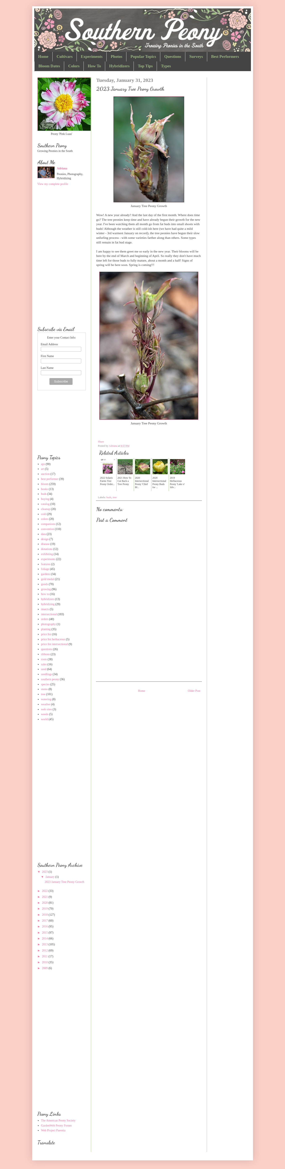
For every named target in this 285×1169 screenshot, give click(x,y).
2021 (45, 896)
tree (115, 497)
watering (46, 699)
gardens (45, 574)
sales (44, 664)
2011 (45, 956)
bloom (45, 484)
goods (44, 584)
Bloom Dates (49, 66)
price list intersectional (54, 644)
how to (45, 594)
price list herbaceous (53, 639)
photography (48, 624)
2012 (45, 950)
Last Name (47, 367)
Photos (116, 56)
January (50, 876)
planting (46, 629)
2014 (45, 938)
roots (44, 659)
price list (46, 634)
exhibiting (47, 554)
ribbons (45, 654)
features (45, 564)
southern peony (50, 679)
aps (43, 464)
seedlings (46, 674)
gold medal (47, 579)
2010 (45, 962)
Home (43, 56)
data (43, 534)
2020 (45, 902)
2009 (45, 968)
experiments (48, 559)
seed (43, 669)
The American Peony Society (58, 1120)
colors (44, 519)
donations (46, 549)
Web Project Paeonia (53, 1130)
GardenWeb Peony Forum (56, 1125)
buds (108, 497)
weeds (44, 714)
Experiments (91, 56)
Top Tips (145, 66)
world (44, 719)
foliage (45, 569)
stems (44, 689)
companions (48, 524)
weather (45, 704)
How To (94, 66)
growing (46, 589)
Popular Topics (143, 56)
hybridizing (48, 604)
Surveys (196, 56)
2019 (45, 908)
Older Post (194, 690)
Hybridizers (119, 66)
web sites (46, 709)
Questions (172, 56)
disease (45, 544)
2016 (45, 926)
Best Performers (225, 56)
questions (46, 649)
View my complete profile (52, 184)
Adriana (62, 168)
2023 (45, 871)
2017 (45, 920)
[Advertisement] (148, 645)
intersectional (49, 614)
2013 (45, 944)
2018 (45, 914)
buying (45, 499)
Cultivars (65, 56)
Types (166, 66)
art (42, 468)
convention (47, 529)
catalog (45, 504)
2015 (45, 932)
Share (101, 441)
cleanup (45, 509)
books (44, 489)
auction (45, 474)
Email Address (49, 344)
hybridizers (47, 599)
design (45, 539)
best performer (49, 479)
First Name (47, 356)
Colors (74, 66)
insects (45, 609)
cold (43, 514)
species (45, 684)
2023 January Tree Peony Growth (64, 881)
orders (44, 619)
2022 (45, 891)
